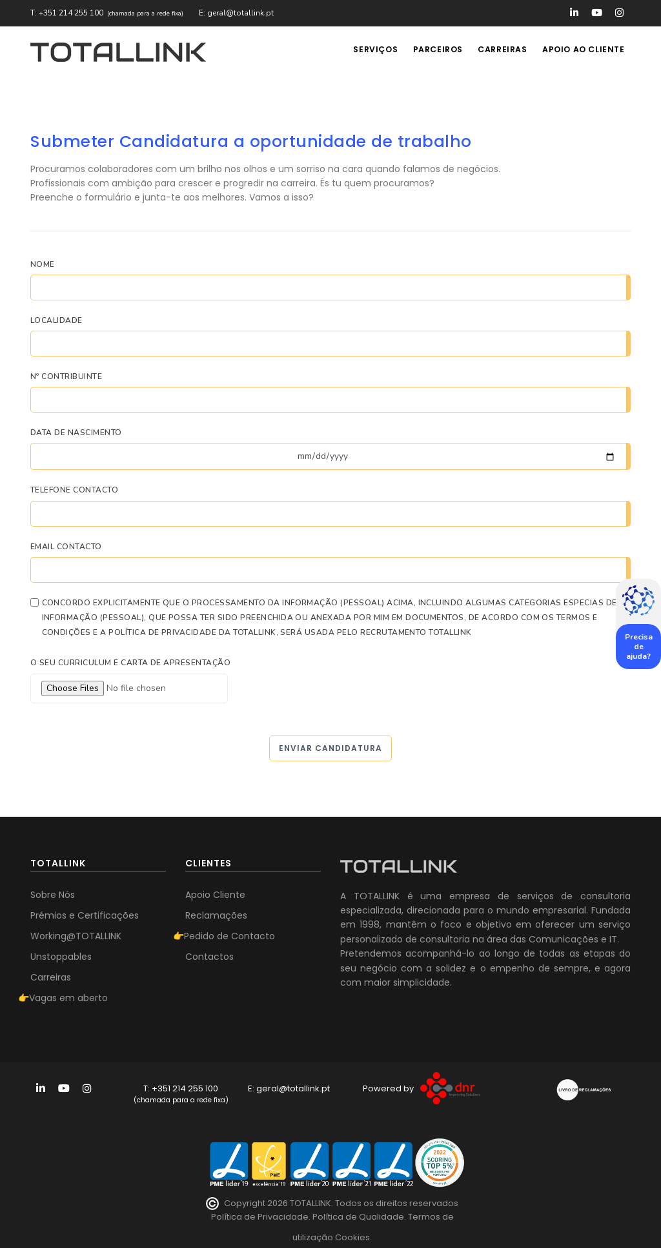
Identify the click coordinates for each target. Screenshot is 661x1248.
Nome (42, 264)
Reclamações (216, 915)
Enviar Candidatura (330, 748)
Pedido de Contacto (229, 936)
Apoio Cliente (215, 894)
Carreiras (497, 51)
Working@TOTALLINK (75, 936)
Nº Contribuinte (66, 376)
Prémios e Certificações (84, 915)
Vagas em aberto (68, 997)
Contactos (209, 956)
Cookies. (353, 1237)
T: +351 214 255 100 (66, 13)
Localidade (56, 320)
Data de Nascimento (76, 432)
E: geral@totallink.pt (236, 13)
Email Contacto (66, 546)
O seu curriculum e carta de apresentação (130, 663)
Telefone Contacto (74, 490)
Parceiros (428, 51)
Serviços (362, 51)
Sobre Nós (52, 894)
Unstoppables (61, 956)
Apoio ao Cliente (582, 51)
